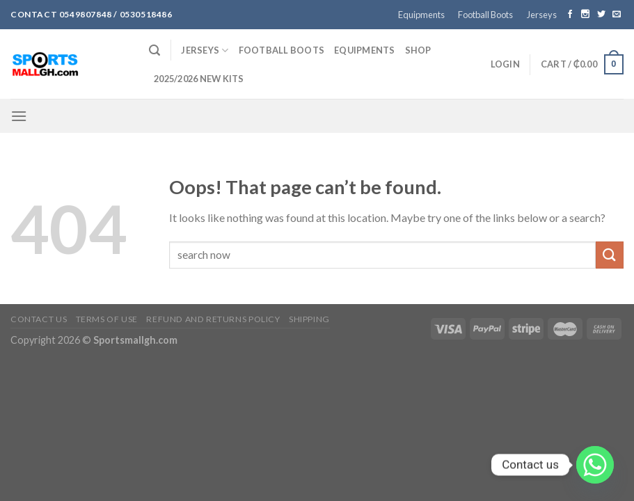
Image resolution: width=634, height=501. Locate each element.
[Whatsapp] (595, 465)
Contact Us (38, 319)
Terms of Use (107, 319)
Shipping (309, 319)
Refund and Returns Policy (213, 319)
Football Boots (485, 14)
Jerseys (542, 14)
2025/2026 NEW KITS (199, 78)
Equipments (421, 14)
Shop (418, 50)
